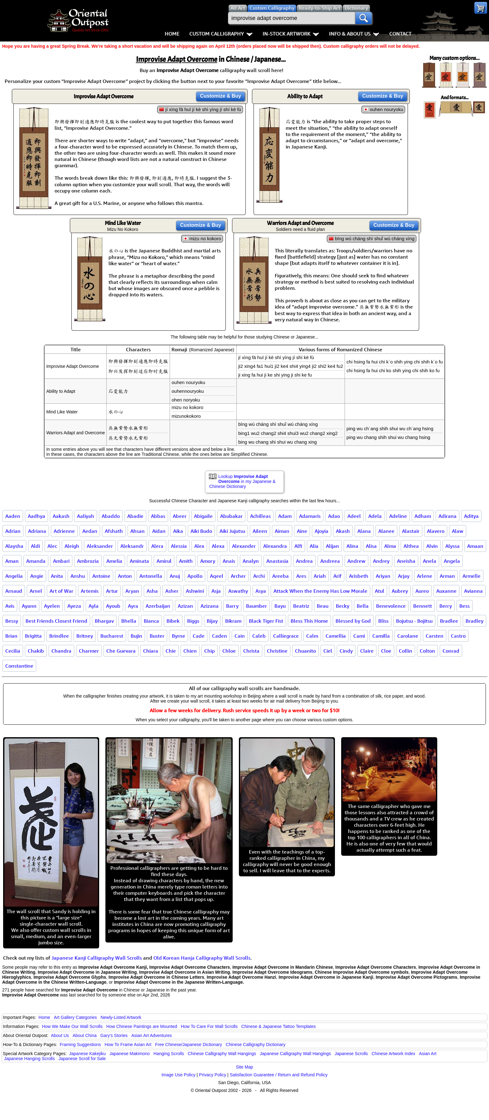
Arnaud (13, 591)
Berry (445, 606)
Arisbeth (358, 576)
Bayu (280, 606)
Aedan (89, 531)
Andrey (381, 561)
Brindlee (59, 636)
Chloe (229, 651)
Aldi (35, 546)
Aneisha (406, 561)
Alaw (457, 531)
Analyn (251, 561)
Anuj (175, 576)
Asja (216, 591)
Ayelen (52, 606)
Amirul (164, 561)
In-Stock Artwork (291, 34)
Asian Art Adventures (151, 1035)
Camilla (381, 636)
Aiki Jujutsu (232, 531)
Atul (379, 591)
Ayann (29, 606)
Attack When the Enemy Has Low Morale (320, 591)
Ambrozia (88, 561)
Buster (157, 636)
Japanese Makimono (129, 1053)
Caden (219, 636)
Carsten (434, 636)
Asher (171, 591)
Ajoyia (321, 531)
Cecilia (12, 651)
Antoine (101, 576)
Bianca (151, 621)
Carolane (407, 636)
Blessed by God (353, 621)
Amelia (114, 561)
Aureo (422, 591)
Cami (359, 636)
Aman (12, 561)
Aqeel (216, 576)
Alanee (386, 531)
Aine (302, 531)
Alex (199, 546)
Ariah (320, 576)
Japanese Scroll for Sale (82, 1058)
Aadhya (36, 516)
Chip (209, 651)
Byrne (178, 636)
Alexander (244, 546)
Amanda (36, 561)
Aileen (260, 531)
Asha (152, 591)
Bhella (128, 621)
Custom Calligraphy (221, 34)
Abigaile (203, 516)
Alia (314, 546)
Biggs (193, 621)
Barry (232, 606)
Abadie (135, 516)
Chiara (150, 651)
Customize (220, 96)
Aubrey (400, 591)
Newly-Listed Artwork (120, 1017)
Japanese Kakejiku (87, 1053)
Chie (171, 651)
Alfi (298, 546)
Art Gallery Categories (75, 1017)
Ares (301, 576)
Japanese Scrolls (351, 1053)
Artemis (90, 591)
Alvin (432, 546)
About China (85, 1035)
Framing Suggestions (80, 1044)
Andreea (330, 561)
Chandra (61, 651)
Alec (52, 546)
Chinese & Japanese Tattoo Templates (278, 1026)
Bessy (11, 621)
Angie (36, 576)
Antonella (150, 576)
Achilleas (260, 516)
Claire (367, 651)
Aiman (282, 531)
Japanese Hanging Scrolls (29, 1058)
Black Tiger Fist (266, 621)
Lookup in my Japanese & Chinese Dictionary (242, 481)
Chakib (36, 651)
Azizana (210, 606)
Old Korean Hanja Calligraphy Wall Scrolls (201, 958)
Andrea (304, 561)
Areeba (280, 576)
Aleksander (100, 546)
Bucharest (111, 636)
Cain (240, 636)
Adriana (37, 531)
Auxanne (446, 591)
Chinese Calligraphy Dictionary (255, 1044)
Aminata (139, 561)
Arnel (36, 591)
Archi (259, 576)
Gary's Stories (114, 1035)
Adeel (354, 516)
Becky (342, 606)
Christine (277, 651)
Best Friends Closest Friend (56, 621)
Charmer (89, 651)
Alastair (410, 531)
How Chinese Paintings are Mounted (141, 1026)
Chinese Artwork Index (393, 1053)
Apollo (194, 576)
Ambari (61, 561)
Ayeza (74, 606)
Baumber (256, 606)
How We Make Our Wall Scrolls (72, 1026)
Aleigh (72, 546)
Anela (429, 561)
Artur (112, 591)
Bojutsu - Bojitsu (414, 621)
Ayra (133, 606)
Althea (411, 546)
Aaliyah (85, 516)
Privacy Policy (212, 1074)
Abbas (158, 516)
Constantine (19, 666)
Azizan (185, 606)
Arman (447, 576)
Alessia (179, 546)
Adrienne (64, 531)
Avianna (473, 591)
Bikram (233, 621)
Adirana (447, 516)
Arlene (424, 576)
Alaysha (14, 546)
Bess (464, 606)
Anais (229, 561)
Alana (364, 531)
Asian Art (427, 1053)
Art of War (61, 591)
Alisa (371, 546)
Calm (312, 636)
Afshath (114, 531)
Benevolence (391, 606)
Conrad (451, 651)
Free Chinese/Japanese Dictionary (188, 1044)
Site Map (244, 1066)
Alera (157, 546)
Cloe (386, 651)
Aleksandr (132, 546)
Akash (343, 531)
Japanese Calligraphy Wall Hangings (295, 1053)
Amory (207, 561)
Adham (422, 516)
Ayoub (113, 606)
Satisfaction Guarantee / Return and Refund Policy (279, 1074)
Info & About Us (354, 34)
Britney (84, 636)
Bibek (173, 621)
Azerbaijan (158, 606)
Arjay (403, 576)
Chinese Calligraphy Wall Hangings (222, 1053)
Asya (260, 591)
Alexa (218, 546)
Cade (199, 636)
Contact (400, 34)
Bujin (136, 636)
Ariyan (383, 576)
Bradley (474, 621)
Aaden (12, 516)
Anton (125, 576)
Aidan (159, 531)
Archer (238, 576)
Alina (352, 546)
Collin (405, 651)
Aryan (132, 591)
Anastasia (277, 561)
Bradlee (449, 621)
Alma (390, 546)
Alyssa (452, 546)
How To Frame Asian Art (127, 1044)
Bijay (212, 621)
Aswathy (238, 591)
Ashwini (195, 591)
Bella (363, 606)
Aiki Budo (201, 531)
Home (172, 34)
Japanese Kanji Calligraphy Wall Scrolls (96, 958)
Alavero (435, 531)
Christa (251, 651)
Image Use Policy (179, 1074)
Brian (11, 636)
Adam (285, 516)
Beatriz (301, 606)
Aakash (61, 516)
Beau (322, 606)
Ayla (94, 606)
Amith (186, 561)
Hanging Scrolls (168, 1053)
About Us (60, 1035)
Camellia (336, 636)
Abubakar (231, 516)
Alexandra (275, 546)
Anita (57, 576)
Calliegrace (286, 636)
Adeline (398, 516)
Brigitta (33, 636)
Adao (334, 516)
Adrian (13, 531)
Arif (337, 576)
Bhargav (104, 621)
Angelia (14, 576)
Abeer (179, 516)
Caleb (259, 636)
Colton (427, 651)
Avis (9, 606)
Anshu (77, 576)
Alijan (332, 546)
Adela (375, 516)
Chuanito (305, 651)
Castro (458, 636)
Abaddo (111, 516)
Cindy (346, 651)
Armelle (471, 576)
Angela (452, 561)
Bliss (383, 621)
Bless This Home (309, 621)
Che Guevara (121, 651)
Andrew (356, 561)
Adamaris (310, 516)
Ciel (327, 651)
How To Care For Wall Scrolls (209, 1026)
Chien (190, 651)
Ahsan (137, 531)
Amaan (475, 546)
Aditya (471, 516)
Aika (178, 531)
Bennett (422, 606)
